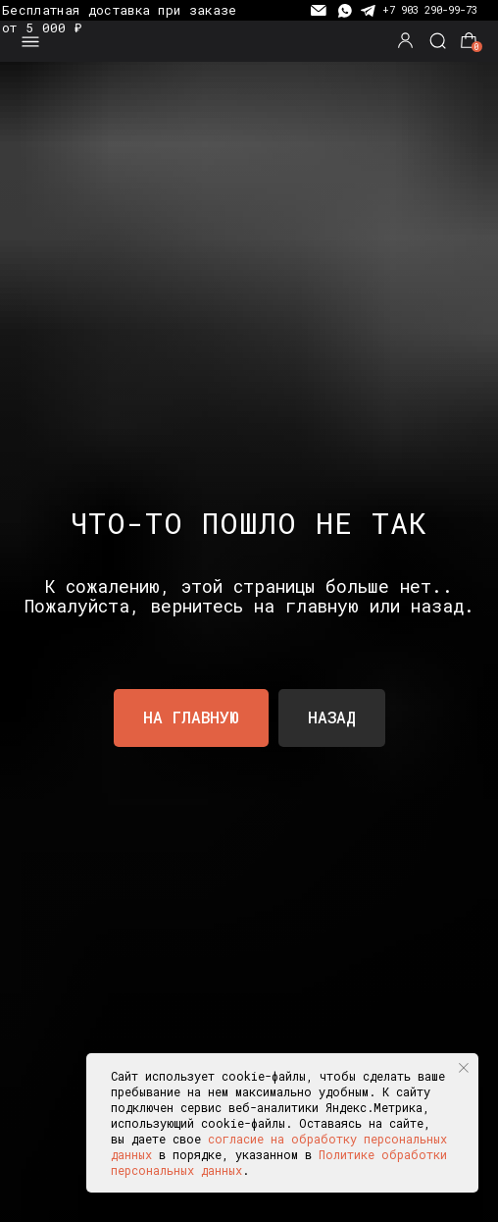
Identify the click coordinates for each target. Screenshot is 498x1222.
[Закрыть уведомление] (463, 1068)
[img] (249, 41)
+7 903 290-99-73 (429, 10)
